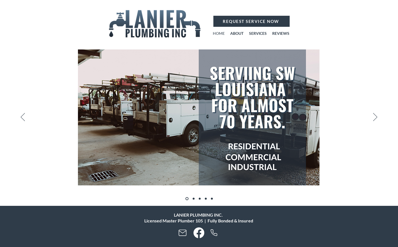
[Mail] (182, 232)
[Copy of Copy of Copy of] (206, 199)
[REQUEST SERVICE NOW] (251, 21)
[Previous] (23, 117)
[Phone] (213, 232)
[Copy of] (194, 199)
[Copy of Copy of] (200, 199)
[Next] (375, 117)
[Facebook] (198, 232)
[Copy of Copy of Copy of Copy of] (212, 199)
